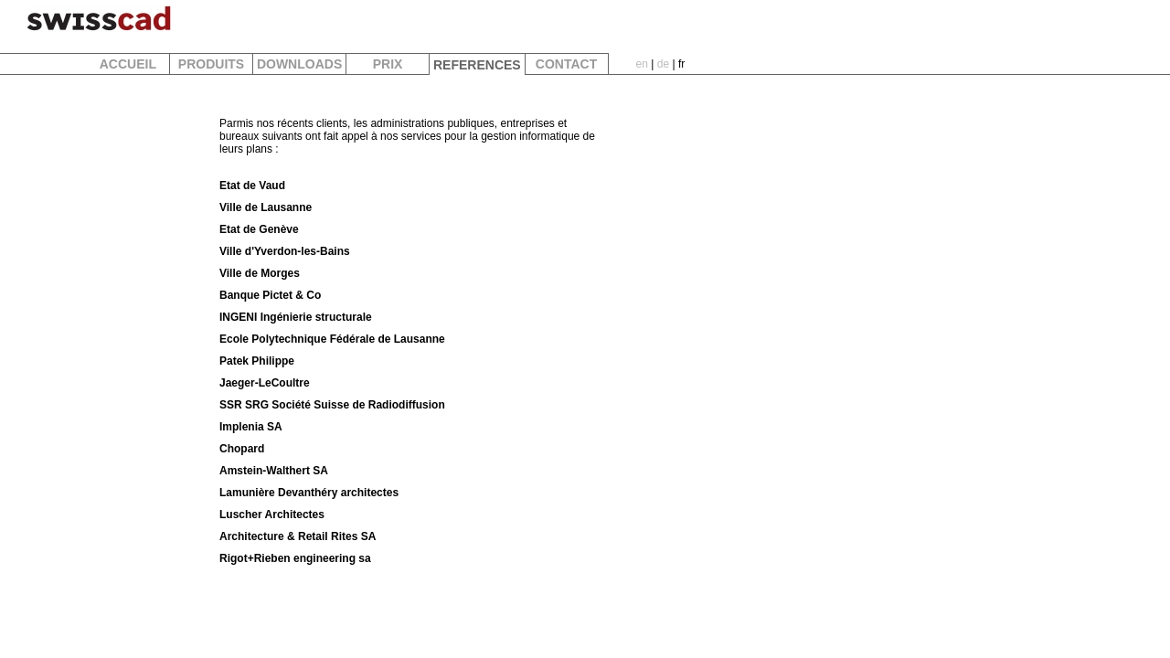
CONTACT (566, 64)
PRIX (387, 64)
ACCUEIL (127, 64)
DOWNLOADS (299, 64)
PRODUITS (211, 64)
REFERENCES (477, 65)
